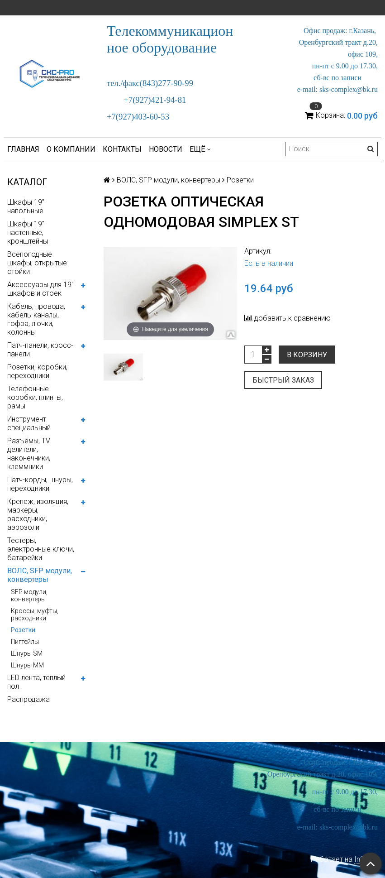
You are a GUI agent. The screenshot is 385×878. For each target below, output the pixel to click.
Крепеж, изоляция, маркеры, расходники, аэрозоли (37, 514)
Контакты (122, 149)
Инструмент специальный (29, 423)
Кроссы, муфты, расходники (34, 614)
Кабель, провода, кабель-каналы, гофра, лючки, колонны (36, 319)
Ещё (200, 149)
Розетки (23, 629)
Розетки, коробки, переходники (37, 371)
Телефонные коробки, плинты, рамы (35, 397)
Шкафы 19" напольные (25, 206)
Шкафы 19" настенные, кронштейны (27, 232)
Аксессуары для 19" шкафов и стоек (40, 288)
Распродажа (28, 699)
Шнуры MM (27, 665)
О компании (71, 149)
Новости (165, 149)
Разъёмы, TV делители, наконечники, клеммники (28, 454)
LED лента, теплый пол (36, 682)
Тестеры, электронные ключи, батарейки (40, 549)
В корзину (307, 354)
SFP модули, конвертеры (29, 595)
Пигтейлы (25, 641)
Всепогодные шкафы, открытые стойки (37, 263)
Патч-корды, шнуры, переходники (40, 484)
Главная (23, 149)
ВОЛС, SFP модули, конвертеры (39, 575)
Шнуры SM (27, 653)
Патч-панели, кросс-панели (40, 349)
